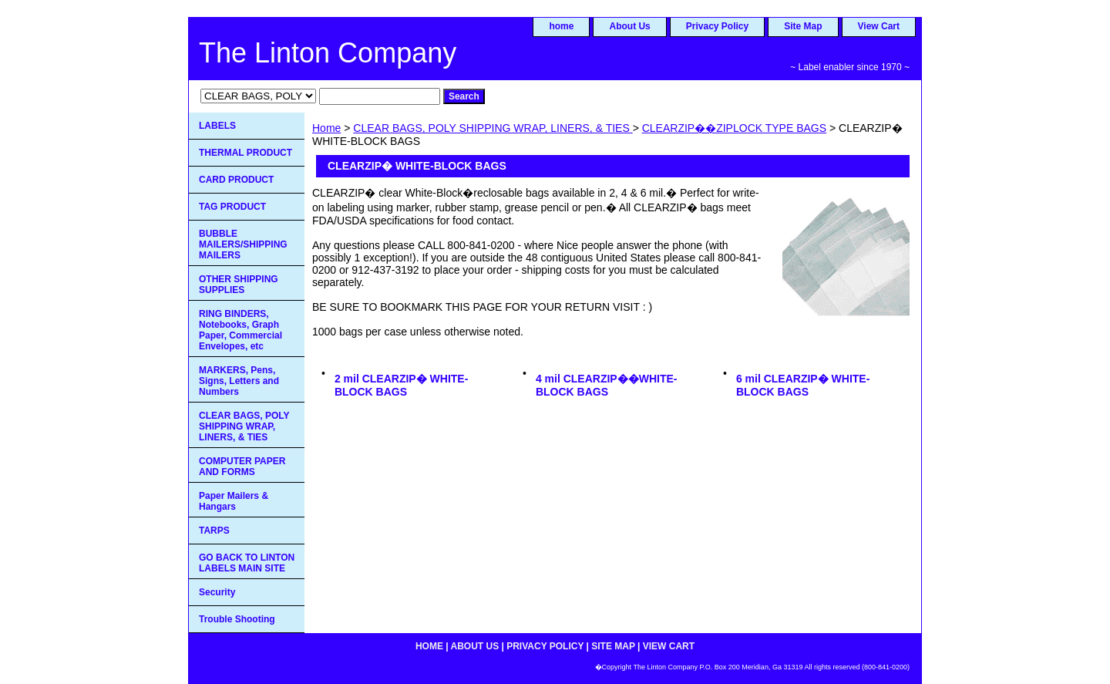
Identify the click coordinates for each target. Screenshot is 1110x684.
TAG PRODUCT (232, 206)
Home (326, 128)
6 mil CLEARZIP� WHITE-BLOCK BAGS (803, 385)
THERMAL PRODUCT (245, 152)
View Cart (879, 26)
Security (217, 592)
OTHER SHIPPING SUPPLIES (238, 284)
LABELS (217, 125)
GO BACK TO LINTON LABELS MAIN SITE (246, 563)
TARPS (214, 530)
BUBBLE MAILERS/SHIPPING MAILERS (243, 244)
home (561, 26)
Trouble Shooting (237, 619)
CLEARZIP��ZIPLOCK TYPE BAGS (734, 128)
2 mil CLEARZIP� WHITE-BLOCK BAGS (401, 385)
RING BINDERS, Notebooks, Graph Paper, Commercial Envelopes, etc (240, 330)
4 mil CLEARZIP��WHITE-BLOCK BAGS (607, 385)
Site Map (803, 26)
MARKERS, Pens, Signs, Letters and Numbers (239, 381)
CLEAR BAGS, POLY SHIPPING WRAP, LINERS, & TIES (492, 128)
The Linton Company (327, 53)
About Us (629, 26)
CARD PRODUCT (236, 179)
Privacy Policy (717, 26)
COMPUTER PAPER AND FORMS (242, 466)
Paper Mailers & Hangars (233, 501)
